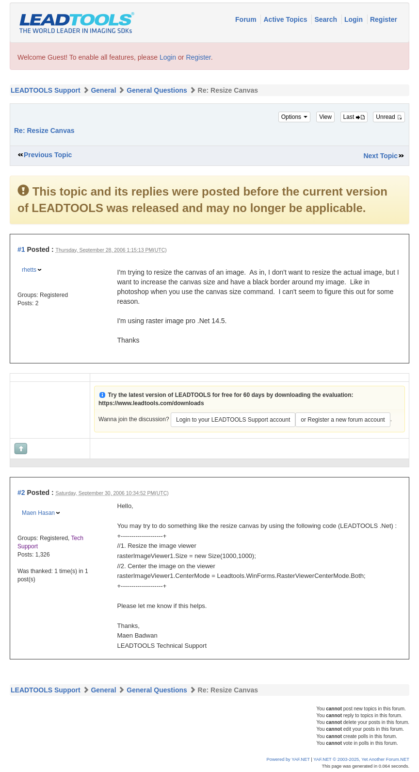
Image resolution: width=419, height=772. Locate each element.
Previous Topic (48, 155)
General (103, 90)
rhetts (29, 269)
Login (354, 19)
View (325, 117)
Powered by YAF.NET (288, 759)
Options (294, 117)
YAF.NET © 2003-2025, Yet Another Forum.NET (361, 759)
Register (383, 19)
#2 (21, 492)
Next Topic (380, 156)
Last (354, 117)
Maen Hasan (38, 512)
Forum (246, 19)
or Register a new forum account (343, 419)
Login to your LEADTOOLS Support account (233, 419)
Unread (389, 117)
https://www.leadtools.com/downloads (151, 403)
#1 (21, 249)
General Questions (157, 90)
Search (326, 19)
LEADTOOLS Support (46, 90)
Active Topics (286, 19)
